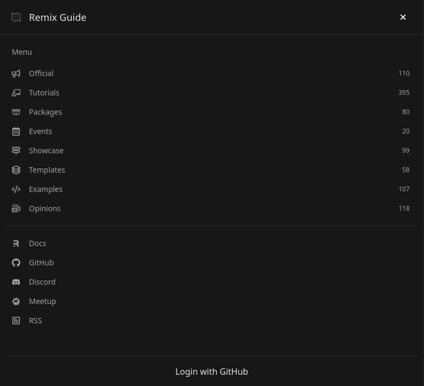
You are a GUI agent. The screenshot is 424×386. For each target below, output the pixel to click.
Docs (29, 243)
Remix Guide (49, 17)
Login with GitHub (211, 371)
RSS (27, 320)
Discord (34, 282)
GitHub (33, 262)
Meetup (34, 301)
